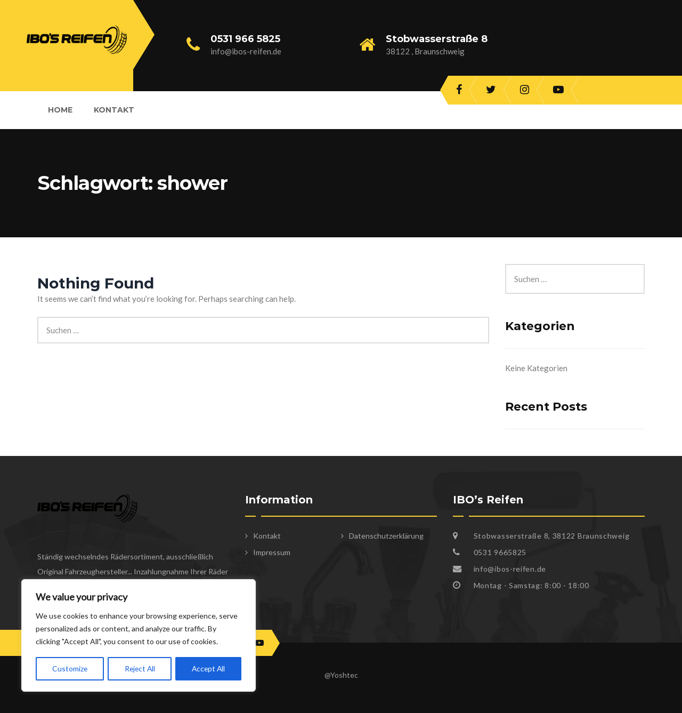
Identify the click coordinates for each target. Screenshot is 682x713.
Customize (69, 668)
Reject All (139, 668)
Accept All (208, 668)
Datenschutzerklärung (386, 535)
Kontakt (114, 110)
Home (60, 110)
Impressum (271, 552)
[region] (138, 636)
